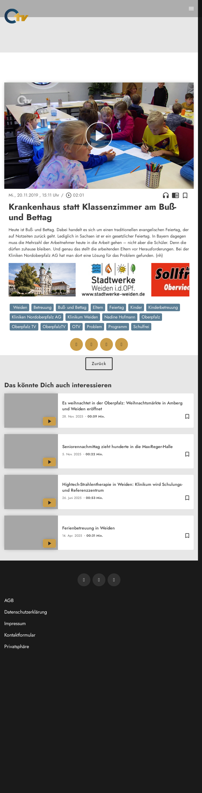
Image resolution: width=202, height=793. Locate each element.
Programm (117, 327)
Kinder (136, 307)
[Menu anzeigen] (191, 8)
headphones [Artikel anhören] (166, 195)
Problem (94, 327)
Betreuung (43, 307)
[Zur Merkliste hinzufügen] (185, 195)
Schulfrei (141, 327)
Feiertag (116, 307)
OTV (76, 327)
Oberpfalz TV (24, 327)
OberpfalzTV (54, 327)
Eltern (98, 307)
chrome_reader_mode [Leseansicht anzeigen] (175, 195)
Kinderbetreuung (163, 307)
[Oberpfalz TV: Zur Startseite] (16, 16)
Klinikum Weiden (83, 317)
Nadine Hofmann (119, 317)
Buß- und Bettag (72, 307)
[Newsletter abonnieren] (84, 579)
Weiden (19, 307)
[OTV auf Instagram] (114, 579)
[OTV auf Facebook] (99, 579)
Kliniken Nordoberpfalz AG (36, 317)
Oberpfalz (151, 317)
